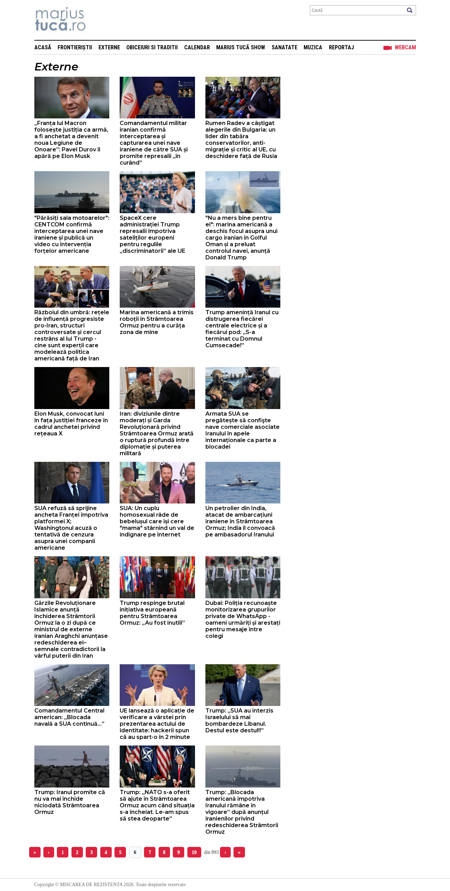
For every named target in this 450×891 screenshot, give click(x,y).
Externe (109, 47)
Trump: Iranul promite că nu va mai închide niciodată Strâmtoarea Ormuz (69, 802)
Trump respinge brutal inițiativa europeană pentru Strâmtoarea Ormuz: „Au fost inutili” (152, 613)
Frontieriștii (75, 47)
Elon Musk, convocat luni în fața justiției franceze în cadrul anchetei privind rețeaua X (71, 423)
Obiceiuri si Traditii (152, 47)
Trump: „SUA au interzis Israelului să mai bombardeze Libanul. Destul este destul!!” (239, 720)
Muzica (313, 47)
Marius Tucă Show (240, 47)
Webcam (405, 47)
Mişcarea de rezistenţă (97, 20)
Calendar (197, 47)
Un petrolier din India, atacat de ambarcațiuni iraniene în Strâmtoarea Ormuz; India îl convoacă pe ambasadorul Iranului (240, 521)
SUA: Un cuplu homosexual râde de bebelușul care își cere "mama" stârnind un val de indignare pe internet (157, 521)
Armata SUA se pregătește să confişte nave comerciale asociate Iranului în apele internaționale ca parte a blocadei (242, 430)
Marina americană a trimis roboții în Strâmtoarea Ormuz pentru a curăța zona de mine (157, 322)
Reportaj (341, 47)
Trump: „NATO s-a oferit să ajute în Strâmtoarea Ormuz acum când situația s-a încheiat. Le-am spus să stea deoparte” (157, 805)
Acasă (42, 47)
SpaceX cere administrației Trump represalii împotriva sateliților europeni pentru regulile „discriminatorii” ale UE (152, 234)
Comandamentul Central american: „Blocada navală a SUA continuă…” (69, 717)
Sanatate (284, 47)
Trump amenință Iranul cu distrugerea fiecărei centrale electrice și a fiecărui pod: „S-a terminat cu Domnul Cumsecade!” (242, 329)
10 (194, 852)
